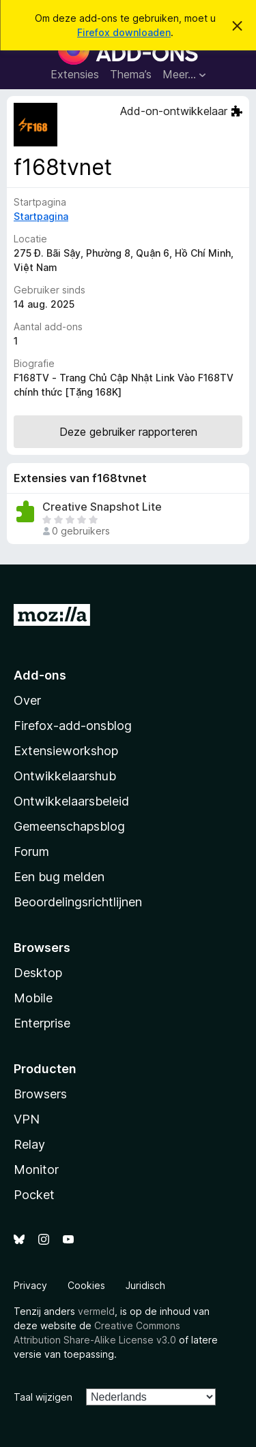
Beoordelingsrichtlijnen (78, 902)
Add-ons (40, 675)
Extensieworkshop (66, 751)
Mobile (33, 998)
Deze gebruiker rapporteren (128, 432)
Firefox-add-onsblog (73, 725)
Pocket (34, 1195)
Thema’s (131, 74)
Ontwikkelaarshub (65, 776)
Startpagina (41, 216)
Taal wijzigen (43, 1397)
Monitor (36, 1169)
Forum (31, 851)
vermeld (96, 1311)
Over (27, 700)
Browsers (40, 1094)
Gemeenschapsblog (69, 826)
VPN (27, 1119)
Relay (29, 1144)
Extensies (75, 74)
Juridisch (145, 1285)
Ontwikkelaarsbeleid (71, 801)
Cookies (86, 1285)
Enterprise (42, 1023)
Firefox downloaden (124, 32)
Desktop (38, 973)
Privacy (30, 1285)
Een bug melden (59, 877)
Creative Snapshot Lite (102, 506)
